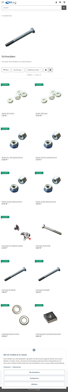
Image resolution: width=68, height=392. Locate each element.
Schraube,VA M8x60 (43, 290)
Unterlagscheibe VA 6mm (10, 334)
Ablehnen (34, 384)
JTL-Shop (37, 389)
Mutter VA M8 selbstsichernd (46, 202)
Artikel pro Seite (33, 70)
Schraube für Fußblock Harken (12, 246)
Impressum (7, 367)
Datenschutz (17, 367)
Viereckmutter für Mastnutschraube (48, 334)
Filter (6, 70)
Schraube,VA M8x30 (8, 290)
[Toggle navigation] (3, 1)
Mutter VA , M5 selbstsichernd (12, 157)
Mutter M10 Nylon (8, 113)
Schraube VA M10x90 (43, 246)
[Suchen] (32, 7)
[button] (56, 2)
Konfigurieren (34, 378)
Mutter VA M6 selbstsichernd (12, 202)
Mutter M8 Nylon (42, 113)
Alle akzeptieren (34, 372)
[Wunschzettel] (60, 2)
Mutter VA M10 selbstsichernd (46, 157)
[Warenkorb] (64, 2)
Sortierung (17, 70)
